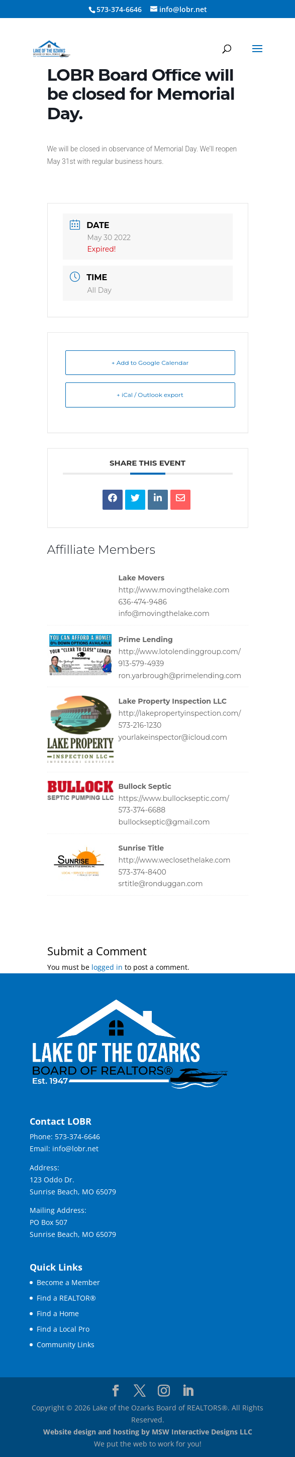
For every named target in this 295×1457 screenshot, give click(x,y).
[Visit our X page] (140, 1391)
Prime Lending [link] (146, 639)
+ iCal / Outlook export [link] (150, 394)
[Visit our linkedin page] (188, 1391)
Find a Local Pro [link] (63, 1329)
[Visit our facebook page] (116, 1391)
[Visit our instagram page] (164, 1391)
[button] (257, 55)
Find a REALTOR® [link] (66, 1298)
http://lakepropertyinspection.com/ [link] (180, 713)
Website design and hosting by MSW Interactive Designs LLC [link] (147, 1431)
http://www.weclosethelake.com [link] (175, 860)
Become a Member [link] (68, 1282)
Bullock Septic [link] (145, 786)
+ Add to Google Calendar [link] (150, 362)
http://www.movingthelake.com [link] (174, 589)
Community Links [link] (65, 1344)
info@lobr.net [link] (75, 1148)
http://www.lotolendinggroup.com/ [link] (180, 651)
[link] (51, 48)
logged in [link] (107, 967)
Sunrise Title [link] (141, 848)
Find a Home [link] (58, 1313)
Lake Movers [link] (142, 577)
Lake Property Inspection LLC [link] (173, 701)
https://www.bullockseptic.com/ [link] (174, 798)
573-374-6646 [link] (77, 1136)
